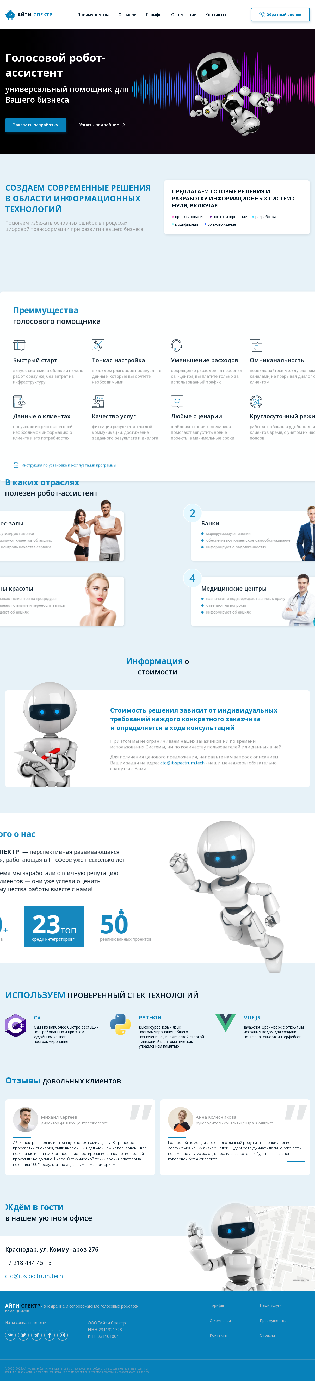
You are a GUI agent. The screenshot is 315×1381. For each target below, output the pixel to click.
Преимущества (93, 14)
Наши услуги (271, 1305)
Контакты (215, 14)
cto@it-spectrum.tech (34, 1276)
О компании (183, 14)
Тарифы (153, 14)
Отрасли (127, 14)
